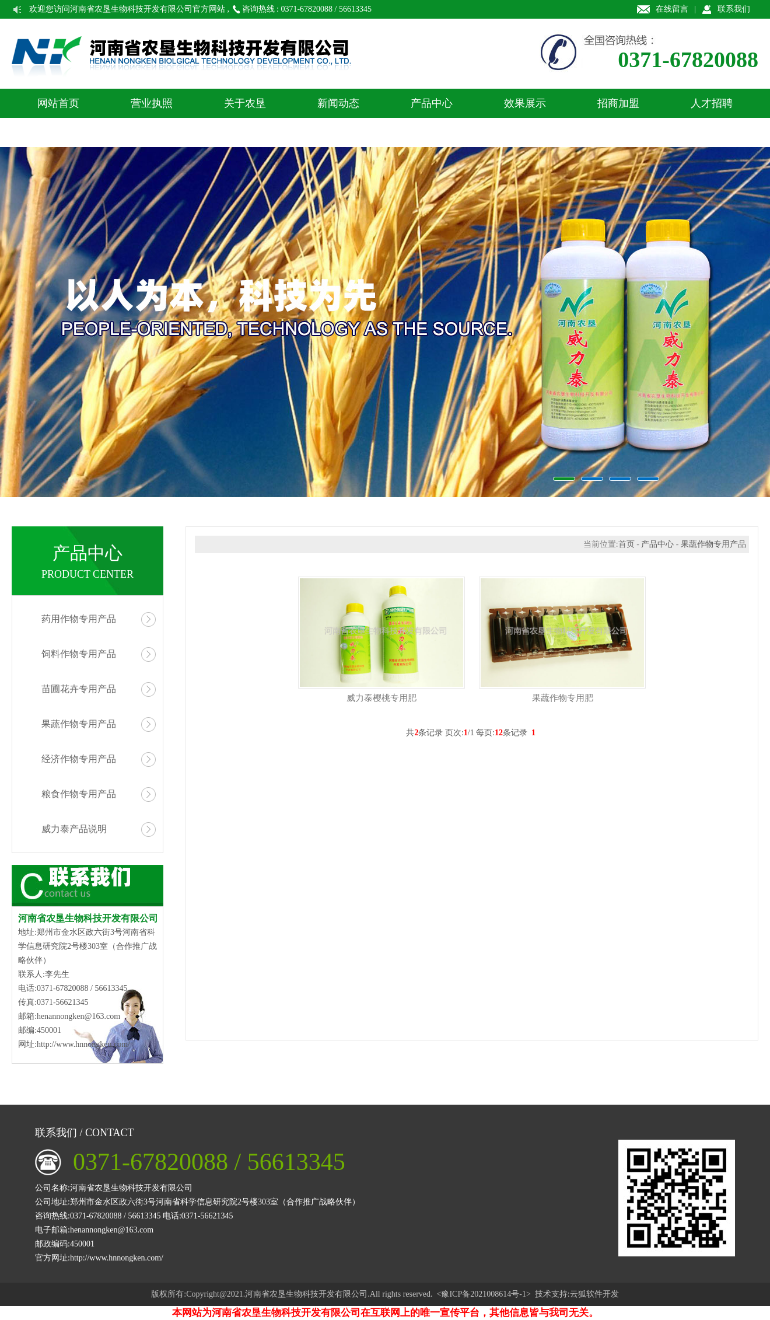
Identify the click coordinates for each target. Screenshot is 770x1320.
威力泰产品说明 (74, 829)
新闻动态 (338, 103)
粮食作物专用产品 (78, 794)
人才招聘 (712, 103)
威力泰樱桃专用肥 (381, 698)
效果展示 (525, 103)
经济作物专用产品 (78, 759)
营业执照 (152, 103)
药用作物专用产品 (78, 619)
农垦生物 (385, 322)
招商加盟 (618, 103)
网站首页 (58, 103)
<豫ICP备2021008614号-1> (484, 1294)
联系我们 (734, 9)
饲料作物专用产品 (78, 654)
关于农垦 (245, 103)
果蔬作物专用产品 (78, 724)
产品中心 (432, 103)
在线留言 (672, 9)
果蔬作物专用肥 (562, 698)
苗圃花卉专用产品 (78, 689)
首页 (626, 544)
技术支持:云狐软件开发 (577, 1294)
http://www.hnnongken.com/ (83, 1044)
